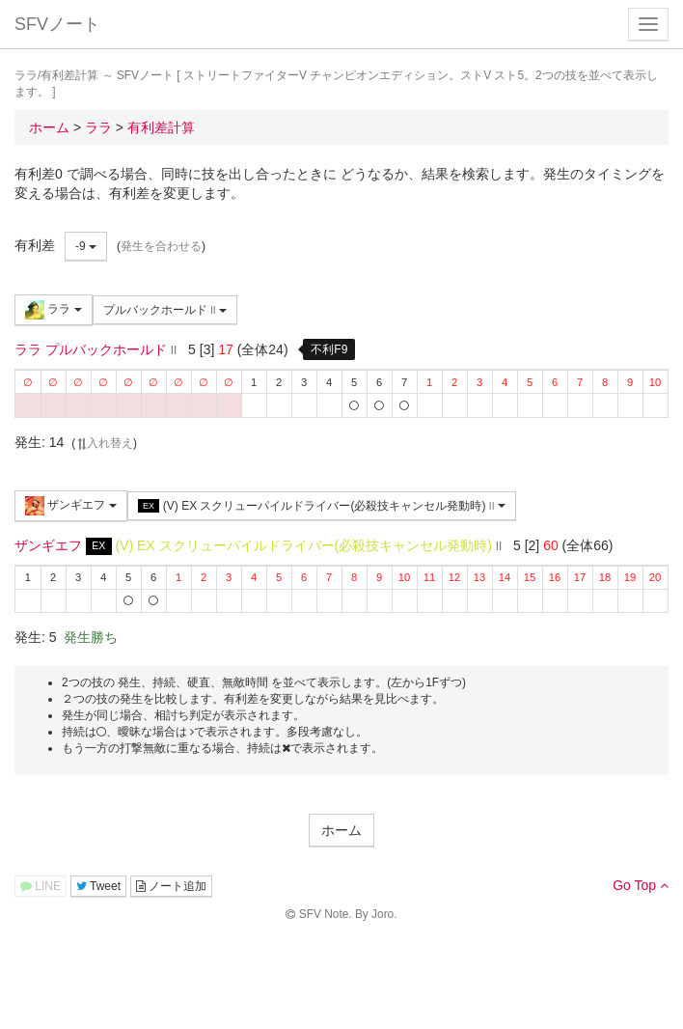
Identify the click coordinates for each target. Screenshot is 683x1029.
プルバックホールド (165, 310)
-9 (85, 246)
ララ (53, 310)
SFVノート (57, 24)
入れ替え (104, 443)
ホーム (341, 830)
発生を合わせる (161, 246)
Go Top (641, 885)
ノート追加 (171, 886)
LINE (40, 886)
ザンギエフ (71, 505)
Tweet (98, 886)
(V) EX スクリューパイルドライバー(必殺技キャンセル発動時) (321, 506)
